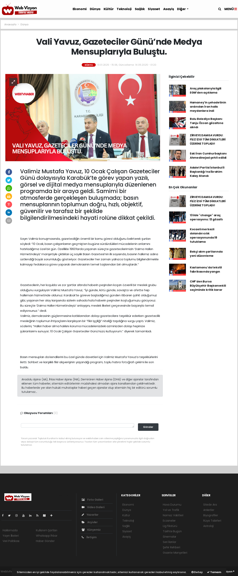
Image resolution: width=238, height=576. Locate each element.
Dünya (95, 9)
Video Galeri (93, 507)
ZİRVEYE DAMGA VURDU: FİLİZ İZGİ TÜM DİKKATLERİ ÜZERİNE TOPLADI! (208, 139)
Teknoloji (124, 9)
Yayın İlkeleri (11, 536)
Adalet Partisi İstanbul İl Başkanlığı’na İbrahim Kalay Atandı (207, 172)
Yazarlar (90, 515)
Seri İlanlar (169, 542)
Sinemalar (169, 537)
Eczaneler (169, 521)
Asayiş (168, 9)
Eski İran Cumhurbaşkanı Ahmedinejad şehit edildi (208, 156)
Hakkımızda (10, 530)
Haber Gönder (45, 541)
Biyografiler (210, 515)
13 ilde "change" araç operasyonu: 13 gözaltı (206, 217)
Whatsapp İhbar (46, 536)
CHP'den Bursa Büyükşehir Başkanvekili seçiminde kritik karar (208, 285)
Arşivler (90, 522)
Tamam (214, 572)
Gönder (148, 427)
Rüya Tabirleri (212, 521)
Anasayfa (10, 24)
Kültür (109, 9)
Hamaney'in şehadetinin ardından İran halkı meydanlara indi (208, 106)
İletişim (89, 537)
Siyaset (154, 9)
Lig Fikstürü (170, 526)
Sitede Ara (210, 505)
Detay (197, 572)
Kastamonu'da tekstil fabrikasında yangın (206, 269)
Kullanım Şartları (46, 530)
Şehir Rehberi (171, 547)
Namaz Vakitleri (173, 515)
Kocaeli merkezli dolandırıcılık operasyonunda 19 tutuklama (203, 235)
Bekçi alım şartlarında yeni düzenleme (206, 254)
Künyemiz (91, 530)
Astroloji (208, 526)
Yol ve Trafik (171, 510)
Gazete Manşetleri (175, 553)
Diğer (181, 9)
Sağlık (140, 9)
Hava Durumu (172, 505)
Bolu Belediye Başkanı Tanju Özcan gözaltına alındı (206, 123)
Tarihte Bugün (172, 531)
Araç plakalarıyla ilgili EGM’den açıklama (205, 90)
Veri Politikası (11, 541)
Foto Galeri (92, 500)
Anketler (208, 510)
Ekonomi (80, 9)
